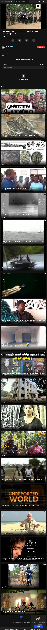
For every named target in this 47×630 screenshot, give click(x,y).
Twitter (26, 59)
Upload (40, 1)
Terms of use (26, 629)
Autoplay (44, 86)
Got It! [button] (38, 626)
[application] (23, 16)
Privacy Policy (32, 629)
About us (38, 629)
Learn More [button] (40, 624)
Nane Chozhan (9, 46)
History (8, 53)
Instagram (21, 59)
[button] (44, 1)
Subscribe (41, 47)
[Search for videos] (22, 1)
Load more (23, 617)
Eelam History (9, 51)
